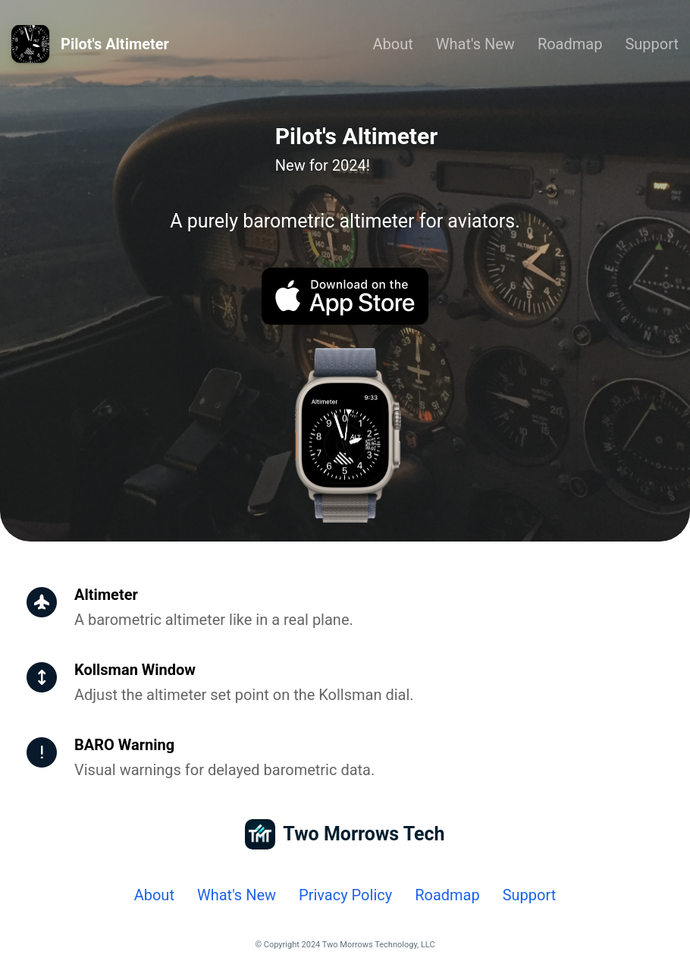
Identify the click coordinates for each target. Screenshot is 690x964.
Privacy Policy (345, 895)
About (393, 44)
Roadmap (570, 44)
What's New (475, 44)
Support (652, 44)
